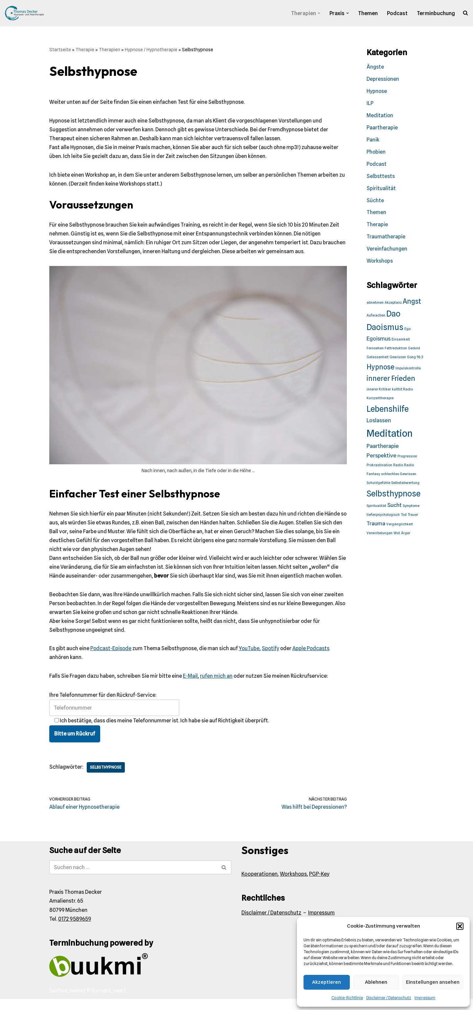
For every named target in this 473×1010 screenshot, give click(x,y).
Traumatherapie (386, 238)
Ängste (375, 67)
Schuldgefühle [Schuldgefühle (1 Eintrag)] (378, 485)
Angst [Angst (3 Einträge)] (412, 302)
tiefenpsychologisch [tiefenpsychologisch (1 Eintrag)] (383, 517)
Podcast (397, 13)
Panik (373, 140)
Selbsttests (381, 177)
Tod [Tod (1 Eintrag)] (404, 517)
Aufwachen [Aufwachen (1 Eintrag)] (376, 317)
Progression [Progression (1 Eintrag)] (407, 458)
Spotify (272, 660)
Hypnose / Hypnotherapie (151, 49)
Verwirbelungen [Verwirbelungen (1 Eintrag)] (380, 535)
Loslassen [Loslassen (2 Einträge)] (379, 422)
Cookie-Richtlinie (347, 997)
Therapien (109, 49)
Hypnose (377, 92)
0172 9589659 (74, 930)
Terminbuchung (436, 13)
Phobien (376, 153)
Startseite (60, 49)
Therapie (85, 49)
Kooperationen (259, 885)
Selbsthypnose (106, 778)
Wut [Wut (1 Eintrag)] (397, 535)
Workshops (380, 262)
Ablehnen (376, 982)
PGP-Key (319, 885)
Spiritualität (381, 189)
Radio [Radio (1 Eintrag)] (398, 467)
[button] (460, 926)
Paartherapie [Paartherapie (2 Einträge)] (383, 448)
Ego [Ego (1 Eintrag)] (407, 330)
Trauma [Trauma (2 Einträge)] (376, 525)
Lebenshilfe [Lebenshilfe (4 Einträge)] (388, 410)
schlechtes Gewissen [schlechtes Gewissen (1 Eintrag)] (398, 476)
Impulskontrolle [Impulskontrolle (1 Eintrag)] (408, 370)
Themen (367, 13)
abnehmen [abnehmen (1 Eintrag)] (375, 304)
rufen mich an (216, 687)
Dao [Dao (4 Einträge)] (393, 315)
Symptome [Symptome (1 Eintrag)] (411, 508)
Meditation (380, 116)
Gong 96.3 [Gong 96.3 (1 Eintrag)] (415, 359)
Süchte (375, 201)
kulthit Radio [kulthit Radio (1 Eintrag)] (402, 391)
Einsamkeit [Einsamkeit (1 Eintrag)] (401, 341)
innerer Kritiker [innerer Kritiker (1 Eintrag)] (379, 391)
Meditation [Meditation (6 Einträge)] (390, 435)
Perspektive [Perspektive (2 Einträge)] (381, 457)
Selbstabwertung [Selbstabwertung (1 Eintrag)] (405, 485)
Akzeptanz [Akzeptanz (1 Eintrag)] (393, 304)
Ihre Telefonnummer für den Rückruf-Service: (114, 712)
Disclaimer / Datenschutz (388, 997)
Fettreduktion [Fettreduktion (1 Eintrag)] (396, 350)
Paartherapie (382, 128)
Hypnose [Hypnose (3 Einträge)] (380, 368)
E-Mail (190, 687)
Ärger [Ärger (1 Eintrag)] (405, 535)
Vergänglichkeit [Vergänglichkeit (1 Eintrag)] (399, 526)
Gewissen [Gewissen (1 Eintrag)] (398, 359)
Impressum (425, 997)
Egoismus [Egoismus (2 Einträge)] (379, 340)
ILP (370, 104)
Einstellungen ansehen (433, 982)
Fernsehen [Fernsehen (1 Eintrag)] (375, 350)
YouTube (250, 660)
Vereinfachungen (387, 250)
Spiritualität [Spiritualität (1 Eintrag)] (376, 508)
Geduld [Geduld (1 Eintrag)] (414, 350)
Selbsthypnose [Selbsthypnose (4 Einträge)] (393, 495)
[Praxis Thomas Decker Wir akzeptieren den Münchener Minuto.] (24, 13)
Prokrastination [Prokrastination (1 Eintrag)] (379, 467)
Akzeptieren (326, 982)
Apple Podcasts (313, 660)
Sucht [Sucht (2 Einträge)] (394, 507)
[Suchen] (133, 878)
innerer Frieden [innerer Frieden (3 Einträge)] (391, 380)
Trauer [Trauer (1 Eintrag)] (413, 517)
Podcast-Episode (111, 660)
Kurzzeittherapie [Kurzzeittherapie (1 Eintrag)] (380, 400)
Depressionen (383, 79)
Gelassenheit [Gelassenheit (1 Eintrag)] (378, 359)
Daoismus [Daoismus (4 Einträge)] (385, 329)
